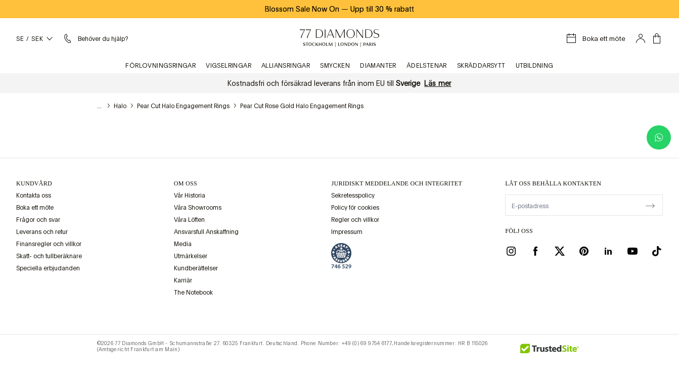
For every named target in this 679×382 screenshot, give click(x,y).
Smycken (335, 66)
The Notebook (193, 293)
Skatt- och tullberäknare (49, 256)
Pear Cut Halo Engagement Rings (183, 106)
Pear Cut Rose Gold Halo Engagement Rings (302, 106)
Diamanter (378, 66)
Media (183, 244)
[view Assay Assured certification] (341, 255)
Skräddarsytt (481, 66)
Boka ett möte (35, 208)
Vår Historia (189, 196)
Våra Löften (189, 220)
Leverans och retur (42, 232)
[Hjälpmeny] (95, 38)
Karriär (183, 280)
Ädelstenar (426, 66)
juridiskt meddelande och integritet (396, 183)
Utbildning (535, 66)
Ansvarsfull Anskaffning (206, 232)
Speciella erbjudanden (48, 268)
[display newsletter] (650, 205)
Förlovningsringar (160, 66)
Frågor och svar (38, 220)
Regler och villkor (355, 220)
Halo (120, 106)
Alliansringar (285, 66)
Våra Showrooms (197, 208)
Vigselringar (228, 66)
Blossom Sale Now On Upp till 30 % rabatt (339, 9)
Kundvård (34, 183)
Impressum (347, 232)
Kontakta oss (33, 196)
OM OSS (185, 183)
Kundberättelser (196, 268)
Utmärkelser (190, 256)
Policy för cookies (355, 208)
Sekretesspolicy (353, 196)
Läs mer (437, 83)
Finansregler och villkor (48, 244)
